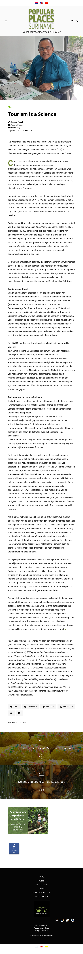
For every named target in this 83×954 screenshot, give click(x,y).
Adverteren (41, 885)
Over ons (41, 881)
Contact (41, 889)
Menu (6, 21)
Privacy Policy (41, 897)
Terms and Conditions (41, 893)
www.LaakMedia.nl (46, 936)
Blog (10, 107)
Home (41, 877)
